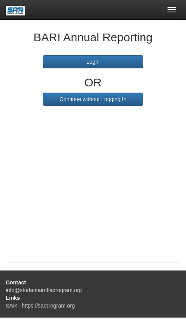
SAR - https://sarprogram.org (40, 306)
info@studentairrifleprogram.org (44, 290)
